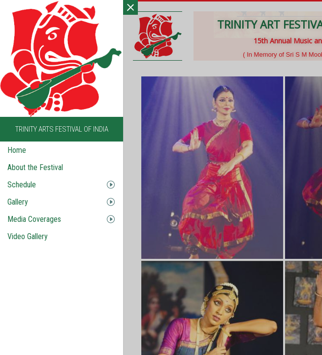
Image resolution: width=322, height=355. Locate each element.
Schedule (21, 184)
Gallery (17, 202)
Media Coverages (34, 219)
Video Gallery (27, 236)
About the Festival (35, 167)
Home (16, 150)
